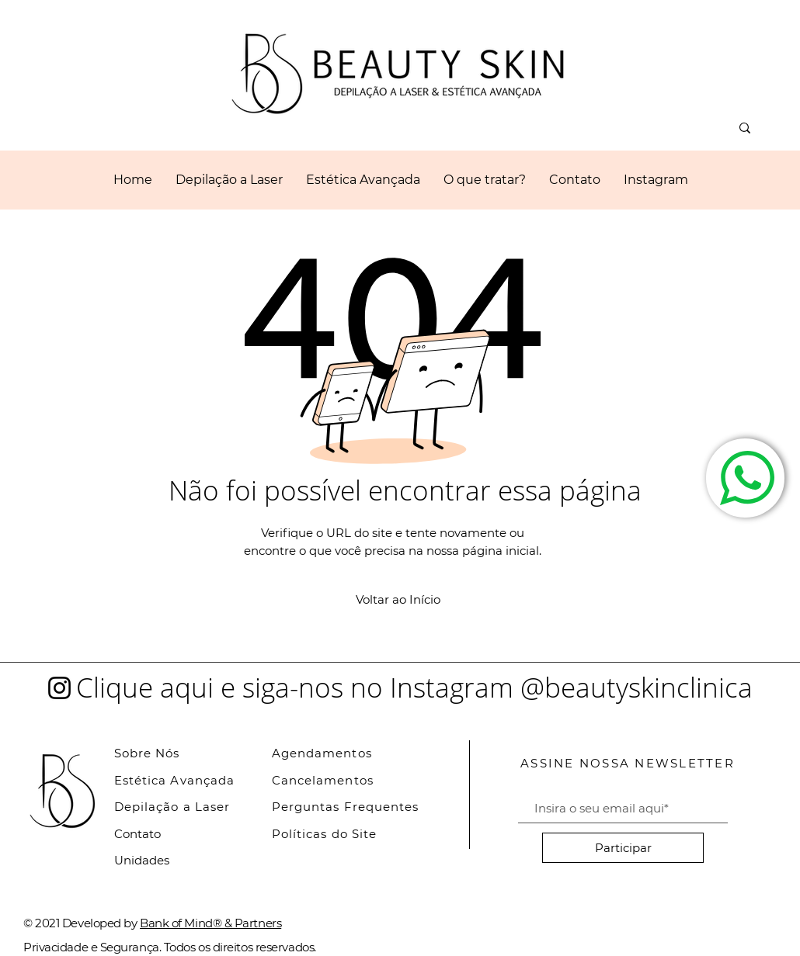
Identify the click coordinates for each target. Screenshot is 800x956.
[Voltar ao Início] (398, 599)
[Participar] (623, 848)
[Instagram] (59, 688)
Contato (137, 833)
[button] (363, 180)
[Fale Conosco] (745, 478)
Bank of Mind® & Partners (210, 923)
